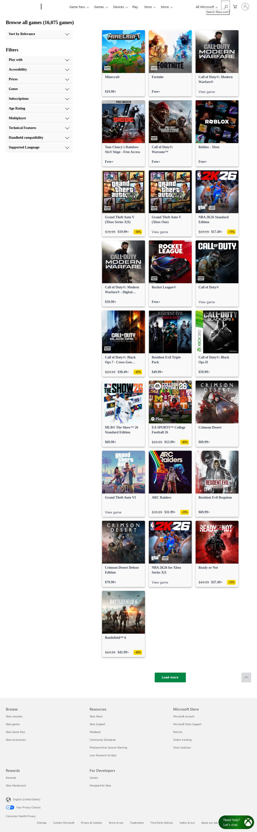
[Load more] (170, 677)
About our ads (209, 822)
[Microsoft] (22, 6)
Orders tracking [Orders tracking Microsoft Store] (182, 739)
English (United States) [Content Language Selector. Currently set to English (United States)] (26, 799)
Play (135, 7)
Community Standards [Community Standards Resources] (103, 739)
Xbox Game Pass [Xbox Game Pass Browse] (15, 731)
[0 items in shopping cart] (235, 6)
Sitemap (42, 822)
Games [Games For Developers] (94, 777)
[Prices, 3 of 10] (39, 79)
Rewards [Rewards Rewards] (11, 777)
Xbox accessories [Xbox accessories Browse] (16, 739)
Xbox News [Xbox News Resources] (96, 716)
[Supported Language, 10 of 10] (39, 147)
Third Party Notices (161, 822)
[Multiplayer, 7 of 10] (39, 118)
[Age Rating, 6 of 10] (39, 108)
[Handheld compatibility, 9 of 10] (39, 138)
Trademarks (137, 822)
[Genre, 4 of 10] (39, 89)
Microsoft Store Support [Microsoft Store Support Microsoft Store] (187, 724)
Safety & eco (187, 822)
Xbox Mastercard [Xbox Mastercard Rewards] (16, 785)
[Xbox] (55, 6)
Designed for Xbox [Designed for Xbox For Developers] (100, 785)
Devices (118, 7)
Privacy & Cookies (91, 822)
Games (99, 7)
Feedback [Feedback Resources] (95, 731)
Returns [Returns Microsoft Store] (177, 731)
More (165, 7)
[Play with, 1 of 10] (39, 60)
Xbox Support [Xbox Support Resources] (97, 724)
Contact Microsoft (63, 822)
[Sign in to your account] (245, 6)
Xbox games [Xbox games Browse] (13, 724)
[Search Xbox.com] (225, 6)
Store (148, 7)
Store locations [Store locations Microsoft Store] (182, 747)
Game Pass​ (77, 7)
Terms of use (116, 822)
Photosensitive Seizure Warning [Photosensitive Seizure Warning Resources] (108, 747)
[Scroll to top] (246, 677)
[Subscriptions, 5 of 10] (39, 99)
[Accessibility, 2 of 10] (39, 69)
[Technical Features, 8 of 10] (39, 128)
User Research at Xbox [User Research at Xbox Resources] (103, 755)
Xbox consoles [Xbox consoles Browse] (14, 716)
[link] (123, 63)
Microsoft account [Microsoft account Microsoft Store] (183, 716)
